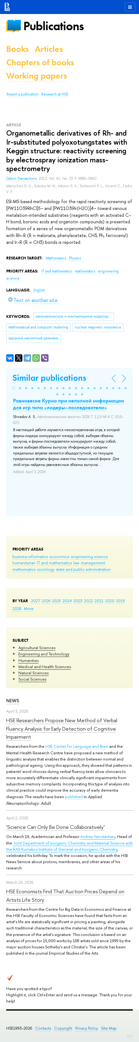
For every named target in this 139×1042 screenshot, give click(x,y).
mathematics (23, 569)
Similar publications (49, 377)
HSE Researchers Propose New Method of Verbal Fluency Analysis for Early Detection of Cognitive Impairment (61, 728)
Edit (130, 1036)
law (76, 562)
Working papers (36, 75)
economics (59, 556)
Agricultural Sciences (36, 647)
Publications (53, 26)
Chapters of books (40, 62)
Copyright (63, 1028)
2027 (35, 600)
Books (17, 49)
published (74, 796)
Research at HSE (54, 94)
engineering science (89, 556)
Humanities (28, 660)
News (12, 700)
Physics (75, 258)
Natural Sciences (33, 673)
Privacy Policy (86, 1028)
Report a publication (22, 94)
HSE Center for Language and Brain (76, 746)
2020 (109, 600)
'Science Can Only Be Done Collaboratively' (55, 826)
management (93, 562)
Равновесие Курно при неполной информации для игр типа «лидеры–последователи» (68, 404)
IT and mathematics (54, 562)
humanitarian (23, 562)
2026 (46, 600)
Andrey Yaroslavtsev (97, 836)
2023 (77, 600)
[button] (14, 388)
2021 (99, 600)
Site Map (109, 1028)
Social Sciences (32, 679)
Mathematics (56, 258)
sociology (45, 569)
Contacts (43, 1028)
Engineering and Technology (43, 654)
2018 (16, 608)
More (29, 608)
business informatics (30, 556)
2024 (67, 600)
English (39, 290)
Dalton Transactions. (22, 178)
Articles (49, 49)
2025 (56, 600)
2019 (120, 600)
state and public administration (83, 569)
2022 (88, 600)
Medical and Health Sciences (44, 666)
